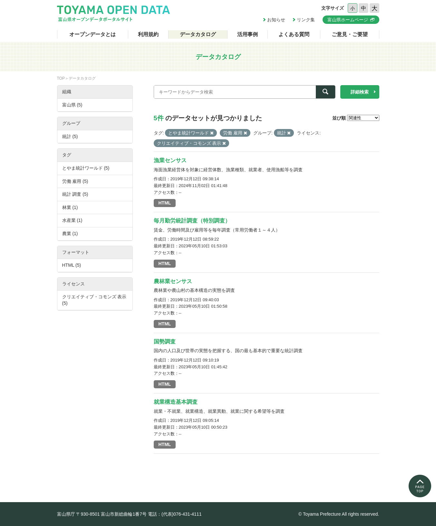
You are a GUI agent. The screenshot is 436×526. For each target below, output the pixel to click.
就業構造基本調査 (176, 402)
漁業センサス (170, 160)
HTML (165, 202)
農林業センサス (173, 281)
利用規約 (148, 34)
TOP (61, 78)
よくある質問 (293, 34)
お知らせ (276, 19)
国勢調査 (165, 342)
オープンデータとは (92, 34)
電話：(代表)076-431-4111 (175, 514)
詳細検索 (360, 91)
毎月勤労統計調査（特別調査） (192, 221)
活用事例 (247, 34)
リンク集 (306, 19)
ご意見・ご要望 (350, 34)
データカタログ (198, 34)
